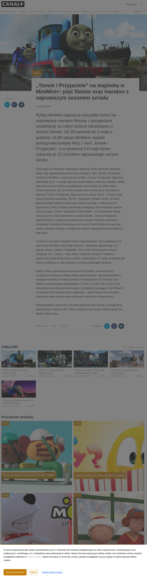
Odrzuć (33, 572)
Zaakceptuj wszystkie (15, 572)
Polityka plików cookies (52, 572)
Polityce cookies (34, 557)
